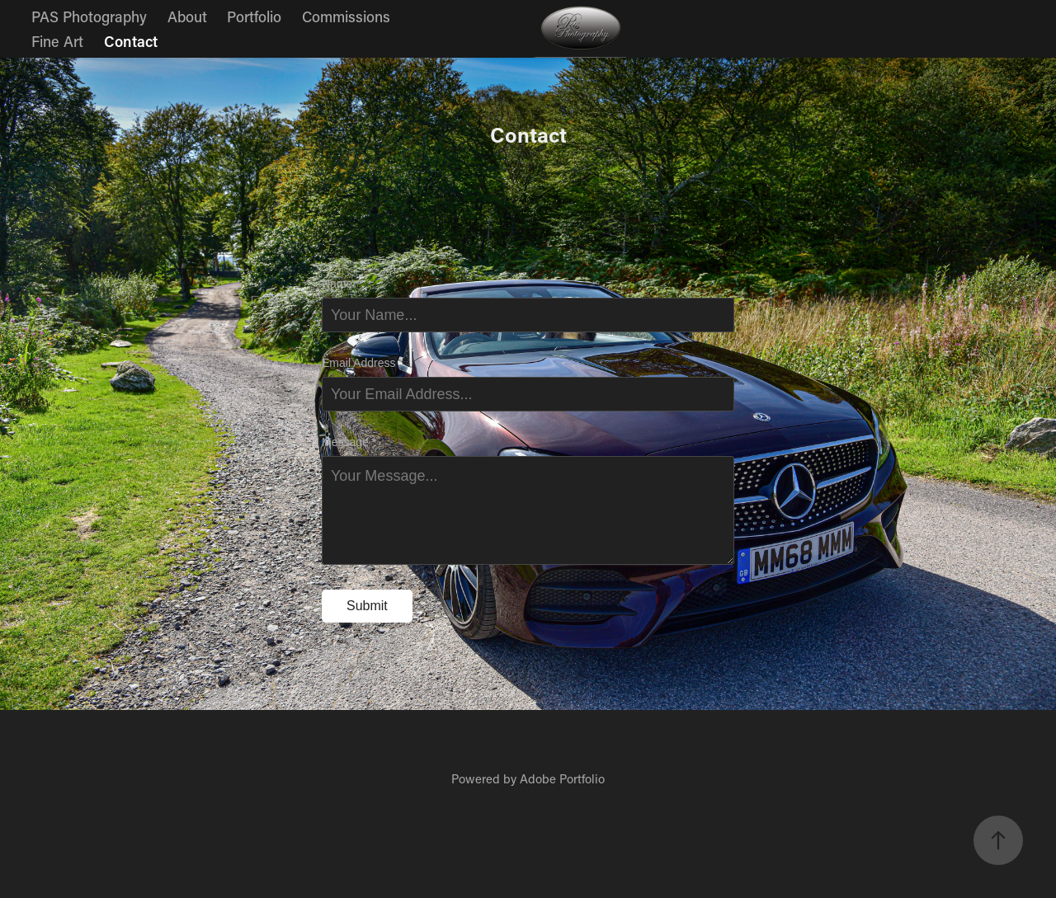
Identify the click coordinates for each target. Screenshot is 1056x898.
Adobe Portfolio (562, 778)
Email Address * (362, 363)
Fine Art (57, 41)
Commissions (346, 16)
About (187, 16)
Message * (349, 442)
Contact (131, 41)
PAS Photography (89, 16)
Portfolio (254, 16)
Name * (341, 283)
